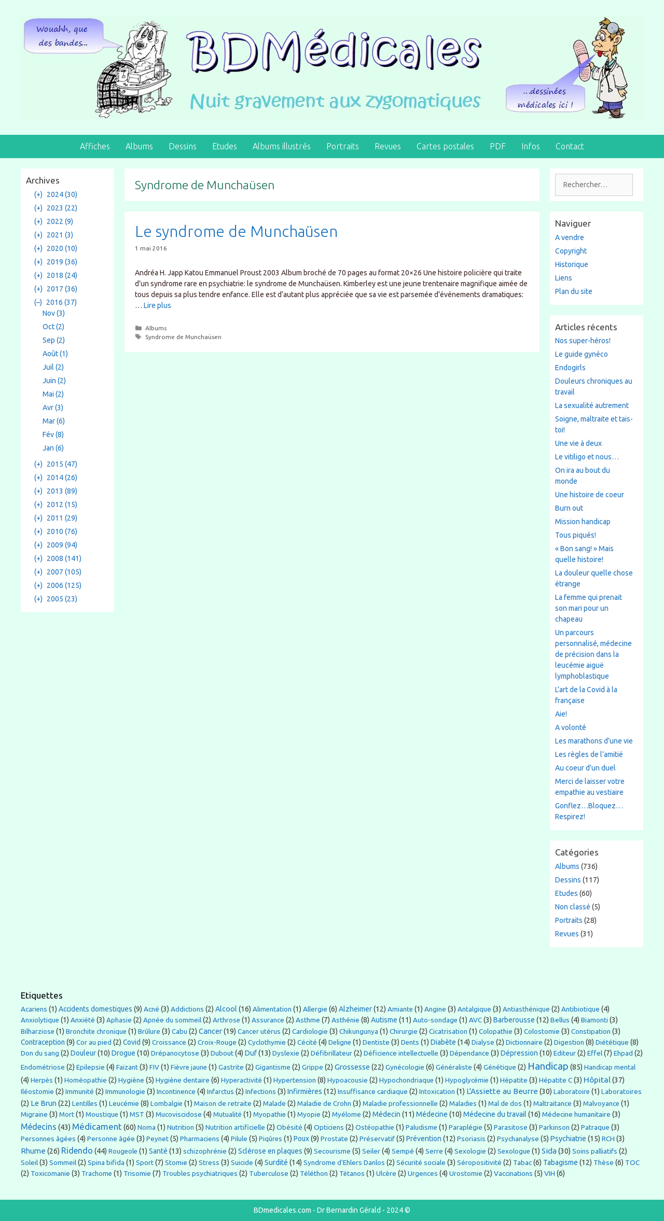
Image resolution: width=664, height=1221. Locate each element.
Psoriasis (471, 1139)
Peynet (157, 1138)
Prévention (423, 1138)
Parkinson (554, 1127)
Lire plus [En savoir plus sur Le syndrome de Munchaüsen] (157, 305)
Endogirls (570, 367)
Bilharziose (37, 1031)
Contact (570, 146)
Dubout (222, 1053)
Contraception (43, 1042)
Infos (530, 146)
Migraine (34, 1114)
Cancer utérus (259, 1031)
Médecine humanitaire (576, 1114)
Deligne (339, 1042)
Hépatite (514, 1080)
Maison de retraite (223, 1103)
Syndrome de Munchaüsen (183, 336)
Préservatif (377, 1138)
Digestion (569, 1042)
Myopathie (269, 1114)
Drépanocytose (175, 1053)
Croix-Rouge (217, 1042)
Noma (146, 1127)
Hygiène (131, 1080)
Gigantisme (272, 1067)
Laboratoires (621, 1092)
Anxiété (83, 1020)
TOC (632, 1163)
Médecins (39, 1126)
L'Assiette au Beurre (502, 1091)
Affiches (95, 146)
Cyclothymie (267, 1042)
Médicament (97, 1126)
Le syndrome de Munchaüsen (236, 231)
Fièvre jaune (189, 1067)
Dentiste (376, 1042)
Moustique (102, 1114)
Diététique (612, 1042)
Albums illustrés (282, 146)
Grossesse (352, 1066)
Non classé (572, 907)
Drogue (123, 1053)
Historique (571, 264)
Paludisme (421, 1127)
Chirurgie (404, 1031)
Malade (274, 1103)
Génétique (499, 1067)
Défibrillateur (331, 1053)
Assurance (268, 1020)
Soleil (29, 1162)
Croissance (169, 1042)
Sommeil (62, 1163)
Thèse (603, 1162)
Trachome (96, 1173)
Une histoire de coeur (589, 494)
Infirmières (304, 1091)
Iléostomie (37, 1092)
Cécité (307, 1042)
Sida (549, 1150)
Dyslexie (285, 1053)
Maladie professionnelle (400, 1103)
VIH (549, 1173)
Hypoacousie (347, 1080)
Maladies (463, 1103)
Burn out (569, 508)
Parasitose (511, 1127)
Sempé (403, 1151)
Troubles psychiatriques (200, 1173)
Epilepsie (90, 1067)
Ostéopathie (374, 1127)
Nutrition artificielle (235, 1127)
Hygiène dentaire (183, 1080)
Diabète (443, 1042)
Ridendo (77, 1150)
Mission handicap (583, 521)
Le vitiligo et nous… (587, 457)
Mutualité (227, 1114)
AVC (475, 1020)
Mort (66, 1114)
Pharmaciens (199, 1138)
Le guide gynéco (581, 354)
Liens (563, 278)
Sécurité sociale (421, 1162)
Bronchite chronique (96, 1031)
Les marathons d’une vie (594, 741)
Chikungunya (358, 1031)
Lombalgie (166, 1103)
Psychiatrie (568, 1138)
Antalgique (474, 1009)
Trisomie (137, 1173)
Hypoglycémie (467, 1080)
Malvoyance (601, 1103)
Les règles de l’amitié (589, 754)
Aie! (561, 714)
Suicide (242, 1162)
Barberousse (514, 1020)
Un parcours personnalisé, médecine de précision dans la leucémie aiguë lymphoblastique (593, 654)
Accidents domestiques (95, 1009)
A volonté (570, 727)
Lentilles (85, 1103)
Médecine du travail (495, 1114)
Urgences (423, 1173)
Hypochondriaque (406, 1080)
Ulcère (386, 1173)
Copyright (571, 251)
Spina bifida (106, 1163)
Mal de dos (505, 1103)
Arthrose (226, 1020)
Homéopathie (85, 1080)
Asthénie (345, 1020)
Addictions (187, 1009)
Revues (388, 146)
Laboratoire (572, 1092)
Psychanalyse (518, 1138)
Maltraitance (552, 1103)
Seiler (371, 1151)
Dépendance (469, 1053)
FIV (154, 1067)
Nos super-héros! (583, 340)
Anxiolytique (40, 1020)
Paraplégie (465, 1127)
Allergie (315, 1009)
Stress (209, 1162)
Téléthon (314, 1173)
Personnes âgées (48, 1138)
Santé (158, 1151)
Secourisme (332, 1151)
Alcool (226, 1009)
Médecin (386, 1114)
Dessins (183, 146)
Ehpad (623, 1053)
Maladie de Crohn (324, 1103)
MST (137, 1114)
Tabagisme (560, 1162)
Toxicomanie (50, 1173)
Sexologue (513, 1151)
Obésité (289, 1127)
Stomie (176, 1163)
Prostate (334, 1139)
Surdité (276, 1162)
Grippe (312, 1067)
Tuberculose (268, 1173)
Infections (260, 1091)
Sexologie (470, 1151)
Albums (139, 146)
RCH (608, 1138)
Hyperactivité (241, 1080)
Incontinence (176, 1091)
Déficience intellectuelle (401, 1053)
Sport (145, 1162)
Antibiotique (580, 1009)
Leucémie (124, 1103)
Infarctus (220, 1092)
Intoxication (437, 1092)
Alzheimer (355, 1009)
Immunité (79, 1092)
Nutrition (180, 1127)
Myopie (309, 1114)
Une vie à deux (578, 443)
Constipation (591, 1031)
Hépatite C (555, 1080)
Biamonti (594, 1020)
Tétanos (352, 1173)
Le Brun (44, 1103)
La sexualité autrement (592, 405)
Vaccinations (513, 1173)
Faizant (127, 1067)
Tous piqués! (575, 535)
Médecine (432, 1114)
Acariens (34, 1009)
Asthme (308, 1020)
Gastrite (231, 1067)
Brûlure (149, 1031)
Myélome (346, 1114)
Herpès (42, 1080)
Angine (435, 1009)
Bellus (560, 1020)
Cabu (179, 1031)
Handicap (548, 1066)
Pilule (239, 1138)
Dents (410, 1042)
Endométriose (43, 1067)
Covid (132, 1042)
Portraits (342, 146)
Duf (251, 1053)
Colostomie (542, 1031)
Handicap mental (609, 1067)
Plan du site (573, 291)
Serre (434, 1151)
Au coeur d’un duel (585, 768)
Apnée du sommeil (172, 1020)
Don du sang (40, 1053)
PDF (498, 146)
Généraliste (454, 1067)
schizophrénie (205, 1151)
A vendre (569, 237)
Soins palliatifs (594, 1151)
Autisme (384, 1020)
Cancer (210, 1031)
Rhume (33, 1150)
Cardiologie (310, 1031)
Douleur (83, 1053)
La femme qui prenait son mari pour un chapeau (588, 608)
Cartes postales (445, 146)
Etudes (224, 146)
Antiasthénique (526, 1009)
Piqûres (270, 1139)
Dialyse (483, 1042)
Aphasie (119, 1020)
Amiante (400, 1009)
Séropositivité (479, 1163)
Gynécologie (404, 1067)
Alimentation (272, 1009)
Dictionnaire (524, 1042)
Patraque (595, 1127)
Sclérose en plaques (270, 1151)
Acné (151, 1009)
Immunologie (125, 1091)
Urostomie (465, 1173)
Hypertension (294, 1080)
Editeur (565, 1053)
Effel (594, 1053)
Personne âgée (111, 1138)
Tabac (522, 1162)
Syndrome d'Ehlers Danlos (344, 1163)
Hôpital (597, 1079)
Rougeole (122, 1151)
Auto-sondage (435, 1020)
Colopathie (496, 1031)
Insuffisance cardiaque (373, 1092)
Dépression (519, 1053)
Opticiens (329, 1127)
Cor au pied (94, 1042)
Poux (301, 1138)
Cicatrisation (448, 1031)
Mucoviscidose (179, 1114)
